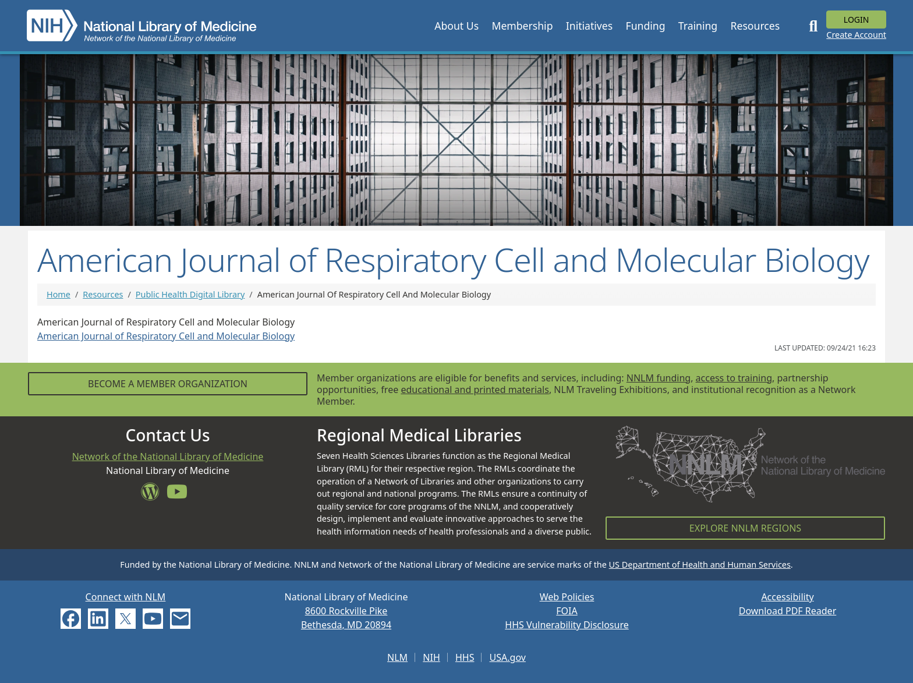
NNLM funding (659, 377)
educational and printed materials (475, 389)
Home (58, 294)
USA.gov (508, 657)
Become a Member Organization (167, 383)
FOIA (566, 610)
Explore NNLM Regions (745, 528)
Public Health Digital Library (190, 294)
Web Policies (567, 596)
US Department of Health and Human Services (700, 564)
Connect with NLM (126, 596)
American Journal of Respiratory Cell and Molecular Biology (166, 336)
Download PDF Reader (788, 610)
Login (856, 19)
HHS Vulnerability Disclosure (566, 624)
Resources (103, 294)
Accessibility (787, 596)
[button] (456, 25)
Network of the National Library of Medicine (168, 456)
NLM (397, 657)
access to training (734, 377)
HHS (465, 657)
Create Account (856, 34)
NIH (431, 657)
